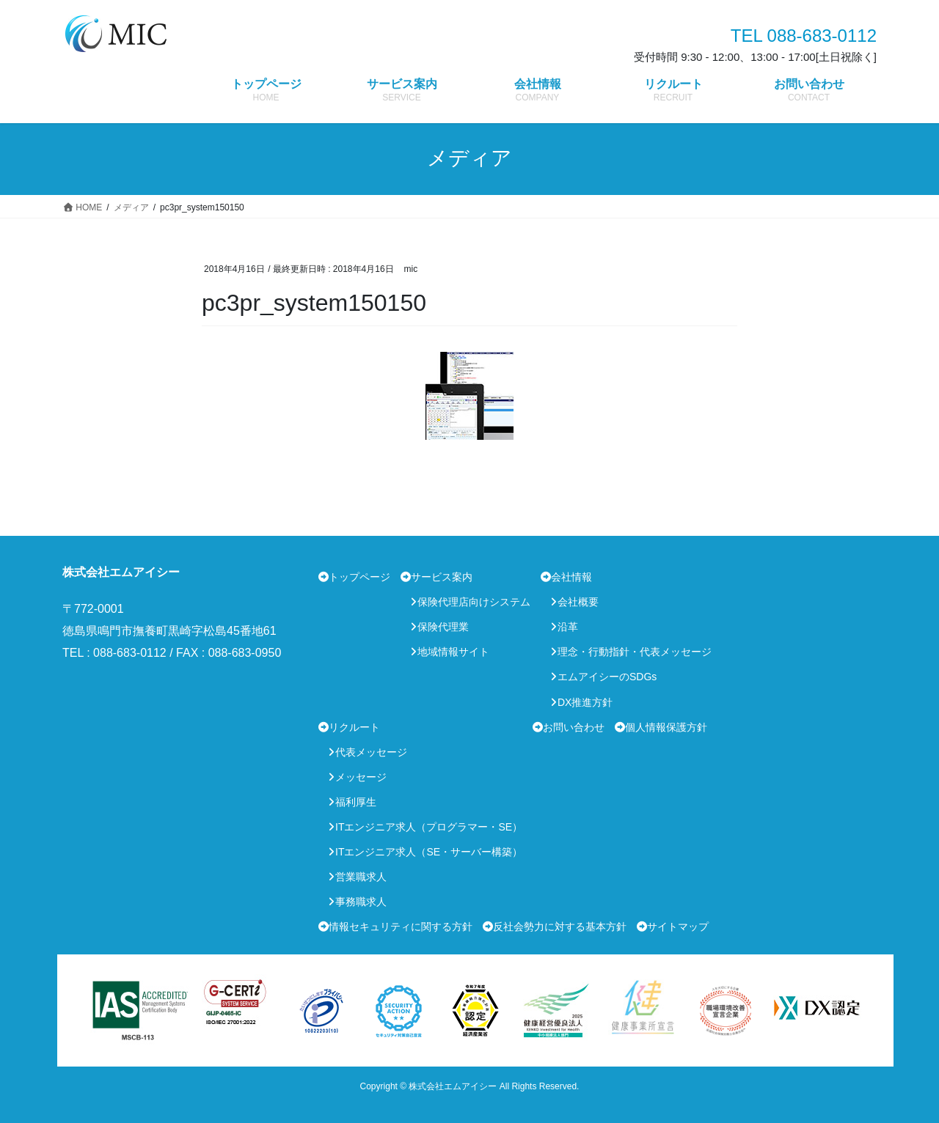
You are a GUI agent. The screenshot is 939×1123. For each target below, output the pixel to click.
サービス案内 (441, 577)
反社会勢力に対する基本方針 (559, 926)
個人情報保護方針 (666, 727)
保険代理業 (443, 627)
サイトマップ (678, 926)
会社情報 (571, 577)
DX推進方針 (585, 702)
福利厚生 (355, 802)
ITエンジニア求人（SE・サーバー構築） (428, 852)
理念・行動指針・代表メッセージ (635, 652)
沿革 (568, 627)
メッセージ (361, 777)
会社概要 (578, 602)
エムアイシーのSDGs (607, 676)
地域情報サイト (453, 652)
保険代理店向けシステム (473, 602)
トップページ (359, 577)
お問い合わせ (573, 727)
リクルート (354, 727)
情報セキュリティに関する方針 (400, 926)
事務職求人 (361, 901)
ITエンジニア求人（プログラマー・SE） (428, 827)
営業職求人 (361, 877)
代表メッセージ (371, 752)
